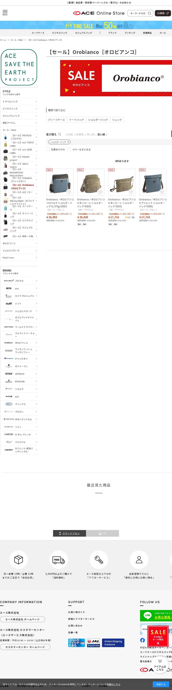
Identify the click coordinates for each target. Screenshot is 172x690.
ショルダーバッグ (98, 119)
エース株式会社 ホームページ (22, 619)
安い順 (90, 134)
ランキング (130, 32)
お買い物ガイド (76, 612)
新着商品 (147, 32)
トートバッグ (76, 119)
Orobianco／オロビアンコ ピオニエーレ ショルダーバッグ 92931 (122, 203)
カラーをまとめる (81, 149)
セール (163, 32)
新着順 (80, 134)
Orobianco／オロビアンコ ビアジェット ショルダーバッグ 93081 (153, 203)
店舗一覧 (73, 632)
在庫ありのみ (58, 149)
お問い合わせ (75, 625)
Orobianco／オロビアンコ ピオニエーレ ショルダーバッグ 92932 (91, 203)
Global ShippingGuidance (113, 643)
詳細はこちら (113, 684)
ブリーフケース (56, 119)
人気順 (69, 134)
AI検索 (161, 13)
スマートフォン (69, 533)
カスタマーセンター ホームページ (25, 647)
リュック (117, 119)
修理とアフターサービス (81, 618)
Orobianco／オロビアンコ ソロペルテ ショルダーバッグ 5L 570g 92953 (60, 203)
